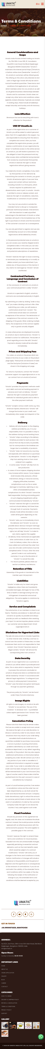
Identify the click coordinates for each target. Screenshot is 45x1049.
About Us (4, 969)
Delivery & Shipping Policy (10, 999)
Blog (3, 980)
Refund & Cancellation (9, 1003)
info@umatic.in (6, 948)
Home (4, 26)
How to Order (6, 996)
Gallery (4, 976)
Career (3, 983)
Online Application (7, 973)
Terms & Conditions (8, 1006)
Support (4, 1013)
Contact (4, 986)
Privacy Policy (6, 1010)
